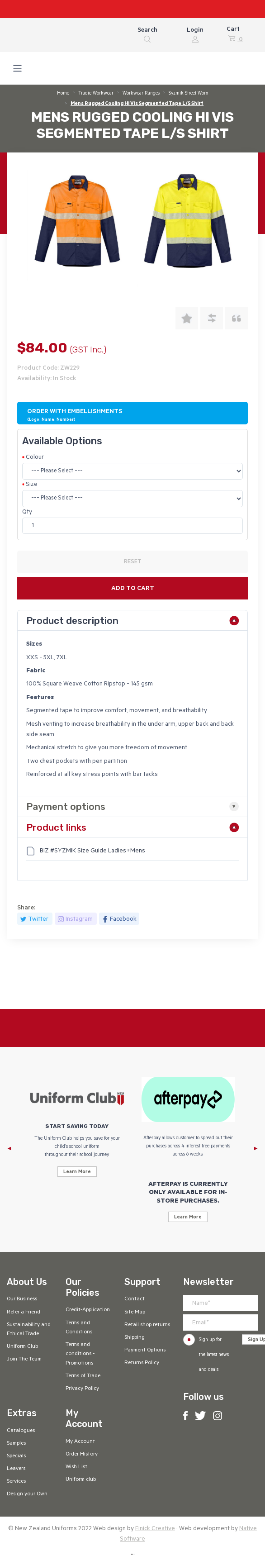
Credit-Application (88, 1310)
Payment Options (145, 1350)
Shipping (134, 1338)
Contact (134, 1299)
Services (16, 1482)
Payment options (65, 806)
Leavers (16, 1469)
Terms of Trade (83, 1376)
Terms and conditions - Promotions (80, 1354)
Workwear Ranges (141, 93)
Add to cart (132, 588)
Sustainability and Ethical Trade (29, 1329)
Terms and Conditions (79, 1328)
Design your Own (27, 1494)
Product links (56, 827)
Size (32, 484)
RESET (133, 562)
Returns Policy (141, 1363)
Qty (27, 512)
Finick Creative (155, 1529)
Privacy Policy (82, 1389)
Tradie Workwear (96, 93)
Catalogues (21, 1431)
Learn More (77, 1172)
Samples (16, 1444)
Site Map (134, 1312)
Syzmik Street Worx (188, 93)
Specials (16, 1456)
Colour (35, 457)
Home (63, 93)
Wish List (76, 1467)
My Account (80, 1442)
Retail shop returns (147, 1325)
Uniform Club (22, 1347)
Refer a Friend (23, 1312)
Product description (72, 620)
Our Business (22, 1299)
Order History (82, 1454)
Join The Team (24, 1359)
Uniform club (81, 1480)
